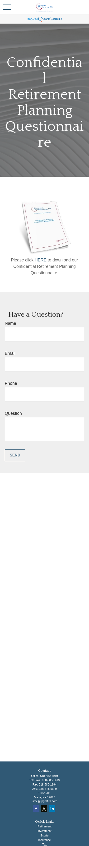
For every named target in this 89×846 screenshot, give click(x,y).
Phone (11, 383)
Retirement (44, 826)
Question (13, 413)
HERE (41, 260)
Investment (44, 831)
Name (10, 323)
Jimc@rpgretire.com (44, 801)
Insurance (44, 840)
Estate (44, 835)
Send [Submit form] (15, 455)
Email (10, 353)
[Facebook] (36, 808)
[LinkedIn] (52, 808)
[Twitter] (44, 808)
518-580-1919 (49, 776)
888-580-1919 (51, 780)
